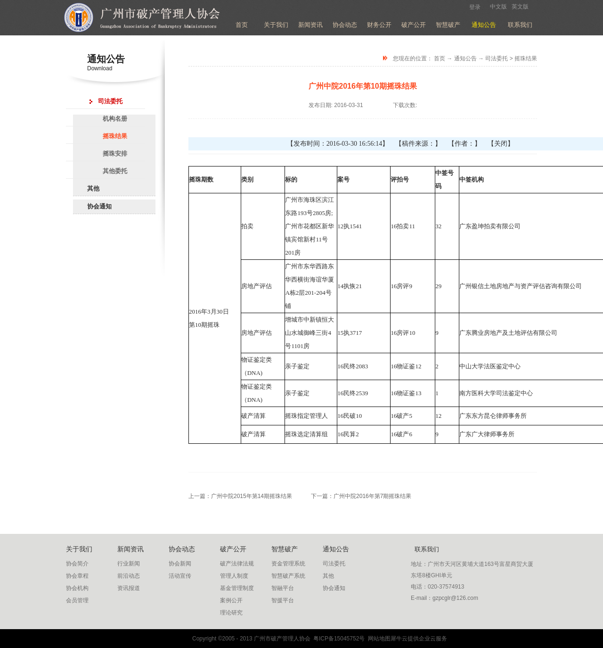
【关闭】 (501, 143)
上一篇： (240, 496)
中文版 (498, 6)
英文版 (520, 6)
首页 (242, 24)
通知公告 (465, 58)
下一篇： (361, 496)
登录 (475, 7)
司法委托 (496, 58)
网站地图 (378, 638)
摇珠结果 (525, 58)
